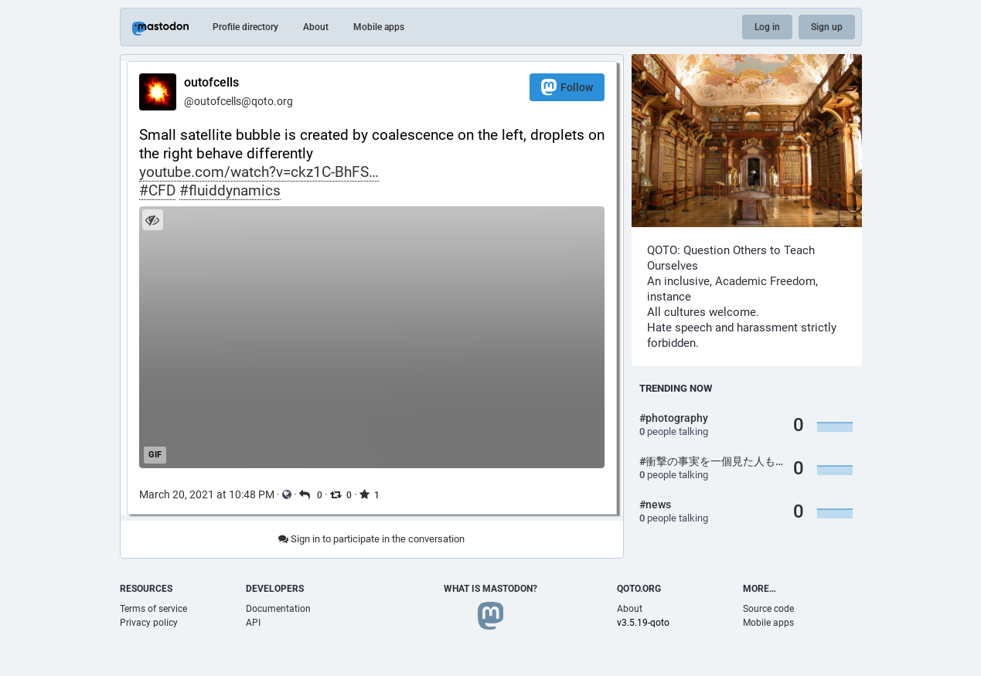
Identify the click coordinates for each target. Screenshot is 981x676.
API (253, 622)
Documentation (278, 608)
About (316, 27)
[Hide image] (152, 219)
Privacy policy (149, 622)
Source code (768, 608)
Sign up (827, 27)
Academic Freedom (765, 281)
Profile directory (245, 27)
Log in (767, 27)
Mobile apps (378, 27)
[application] (372, 337)
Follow (567, 87)
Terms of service (153, 608)
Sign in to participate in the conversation (371, 539)
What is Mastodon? (490, 588)
